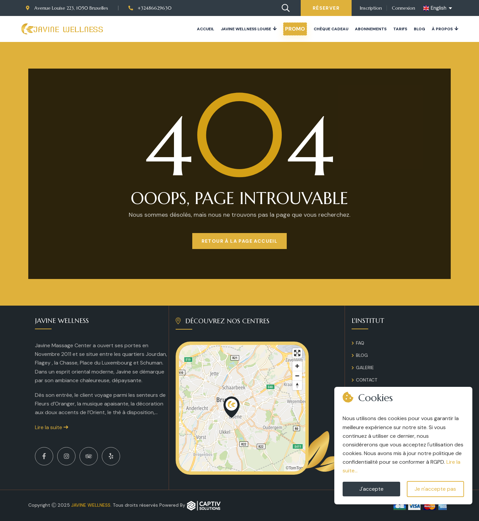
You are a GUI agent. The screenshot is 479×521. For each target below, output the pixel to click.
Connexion (403, 8)
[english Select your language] (438, 8)
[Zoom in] (297, 366)
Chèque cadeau (331, 29)
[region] (242, 408)
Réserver (326, 8)
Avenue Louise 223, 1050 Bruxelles (67, 8)
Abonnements (371, 29)
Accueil (205, 29)
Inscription (371, 8)
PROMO (295, 28)
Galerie (365, 367)
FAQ (360, 343)
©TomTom (295, 468)
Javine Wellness (90, 505)
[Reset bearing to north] (297, 385)
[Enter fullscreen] (297, 353)
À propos (442, 29)
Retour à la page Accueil (240, 241)
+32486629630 (150, 8)
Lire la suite (51, 427)
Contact (367, 380)
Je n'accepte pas (435, 488)
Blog (419, 29)
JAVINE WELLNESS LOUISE (246, 29)
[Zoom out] (297, 376)
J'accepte (371, 488)
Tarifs (400, 29)
